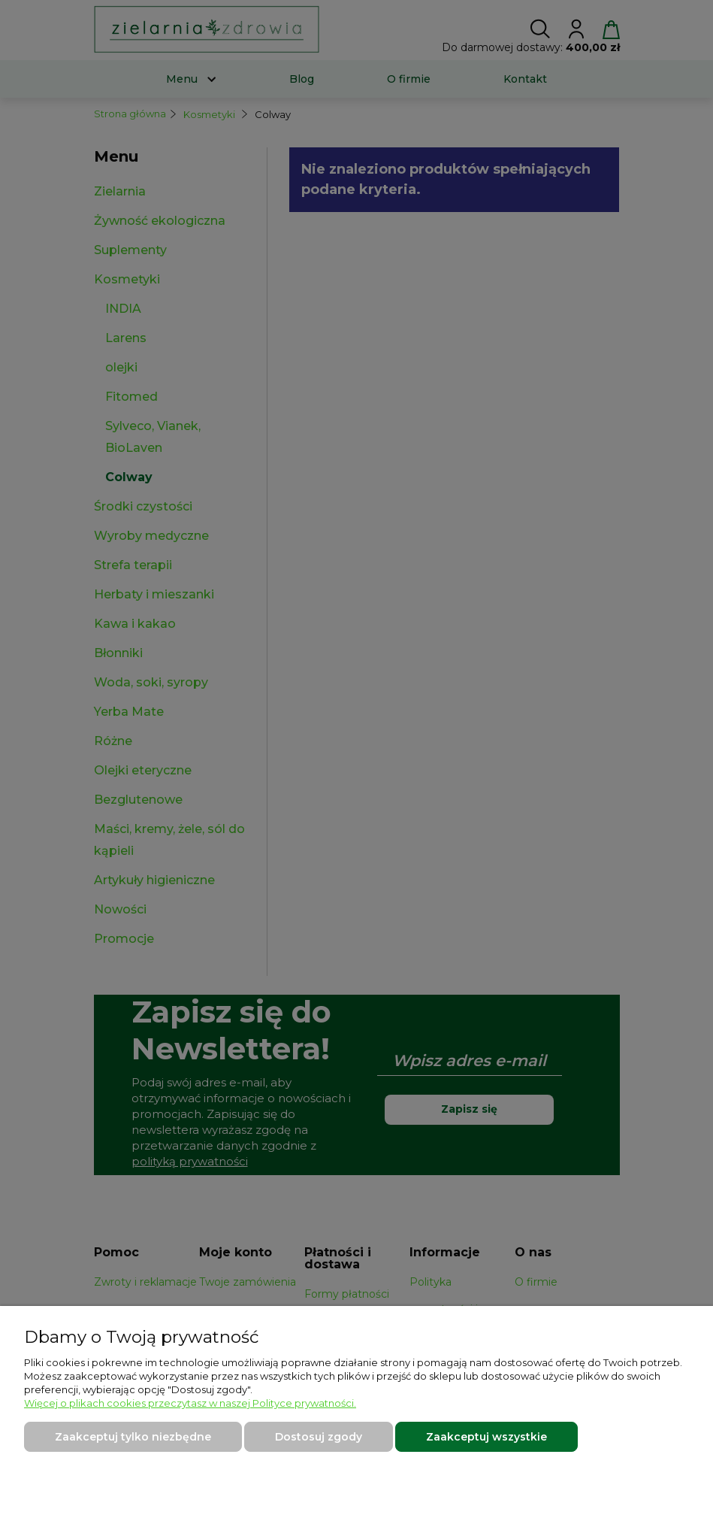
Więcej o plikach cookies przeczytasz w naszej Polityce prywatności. (190, 1403)
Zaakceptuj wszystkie (486, 1437)
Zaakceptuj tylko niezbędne (133, 1437)
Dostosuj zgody (318, 1437)
